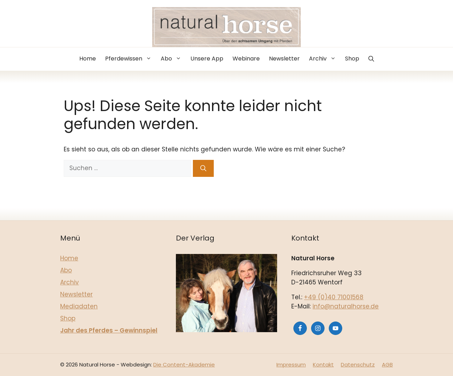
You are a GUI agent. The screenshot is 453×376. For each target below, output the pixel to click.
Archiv (324, 58)
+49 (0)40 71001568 (333, 297)
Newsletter (284, 58)
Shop (352, 58)
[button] (371, 59)
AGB (387, 364)
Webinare (246, 58)
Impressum (291, 364)
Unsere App (206, 58)
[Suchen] (203, 168)
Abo (173, 58)
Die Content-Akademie (184, 364)
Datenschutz (358, 364)
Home (87, 58)
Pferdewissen (130, 58)
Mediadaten (79, 306)
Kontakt (323, 364)
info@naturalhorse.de (345, 306)
